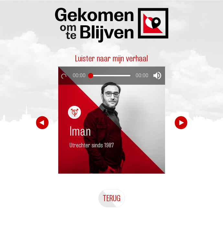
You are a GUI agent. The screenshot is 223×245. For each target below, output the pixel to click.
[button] (157, 76)
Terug (112, 198)
